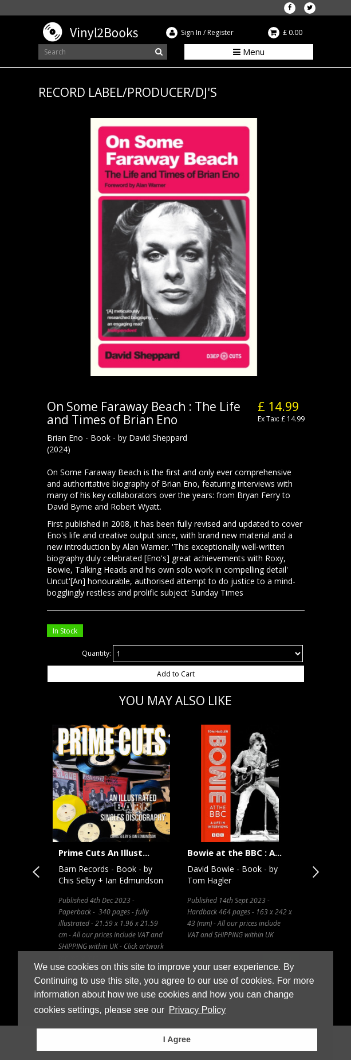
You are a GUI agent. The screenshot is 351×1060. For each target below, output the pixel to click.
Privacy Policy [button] (197, 1010)
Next (313, 872)
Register (220, 32)
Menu (249, 51)
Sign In (191, 32)
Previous (38, 872)
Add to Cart (176, 674)
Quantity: (96, 653)
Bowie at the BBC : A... (234, 852)
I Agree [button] (177, 1039)
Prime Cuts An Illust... (103, 852)
